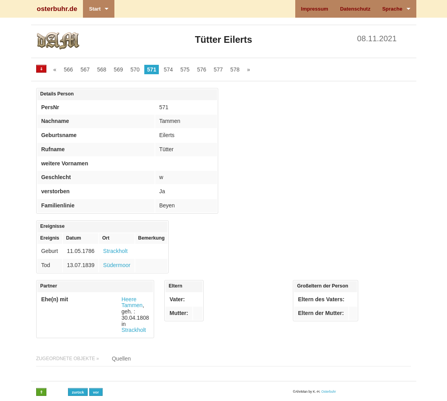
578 (234, 69)
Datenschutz (355, 9)
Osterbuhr (328, 392)
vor (96, 392)
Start (95, 9)
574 (168, 69)
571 (151, 69)
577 (218, 69)
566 (68, 69)
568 (101, 69)
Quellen (121, 358)
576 (201, 69)
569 (118, 69)
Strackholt (115, 251)
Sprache (392, 9)
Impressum (314, 9)
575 (184, 69)
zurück (78, 392)
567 (85, 69)
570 (135, 69)
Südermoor (116, 265)
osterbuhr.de (57, 9)
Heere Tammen (132, 302)
